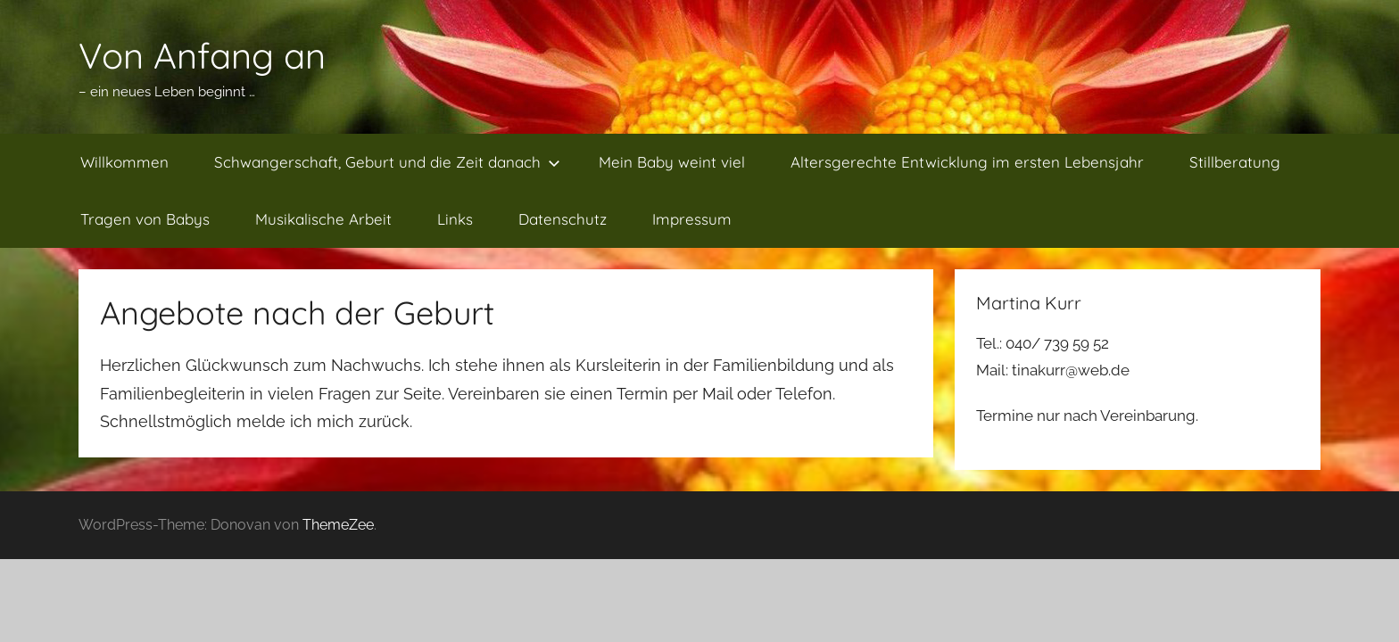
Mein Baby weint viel (672, 161)
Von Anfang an (202, 55)
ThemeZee (338, 524)
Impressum (692, 219)
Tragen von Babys (145, 219)
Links (455, 219)
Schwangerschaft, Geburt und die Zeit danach (387, 161)
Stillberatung (1234, 161)
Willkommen (124, 161)
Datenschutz (562, 219)
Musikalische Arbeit (323, 219)
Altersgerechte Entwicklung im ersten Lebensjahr (967, 161)
